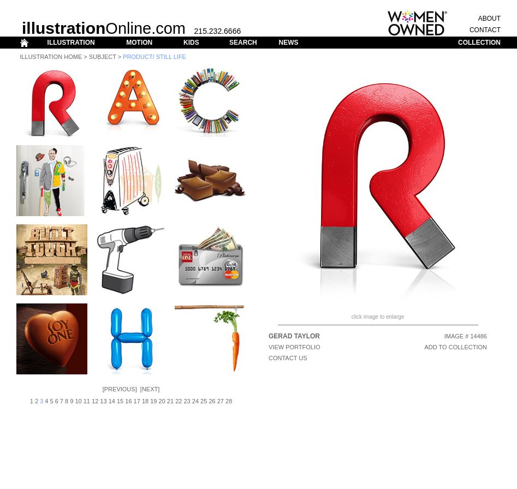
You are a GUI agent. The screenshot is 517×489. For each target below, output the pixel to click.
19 (153, 401)
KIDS (191, 42)
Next (150, 389)
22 (178, 401)
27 (220, 401)
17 (137, 401)
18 (145, 401)
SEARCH (243, 42)
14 (112, 401)
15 (120, 401)
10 (78, 401)
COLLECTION (479, 42)
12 (95, 401)
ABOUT (489, 18)
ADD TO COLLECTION (455, 347)
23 (186, 401)
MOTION (139, 42)
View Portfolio (294, 347)
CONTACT (485, 30)
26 (212, 401)
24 (195, 401)
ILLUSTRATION (71, 42)
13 (103, 401)
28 (228, 401)
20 (162, 401)
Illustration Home (51, 56)
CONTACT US (288, 358)
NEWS (288, 42)
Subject (102, 56)
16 (128, 401)
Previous (119, 389)
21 (170, 401)
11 (87, 401)
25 (203, 401)
